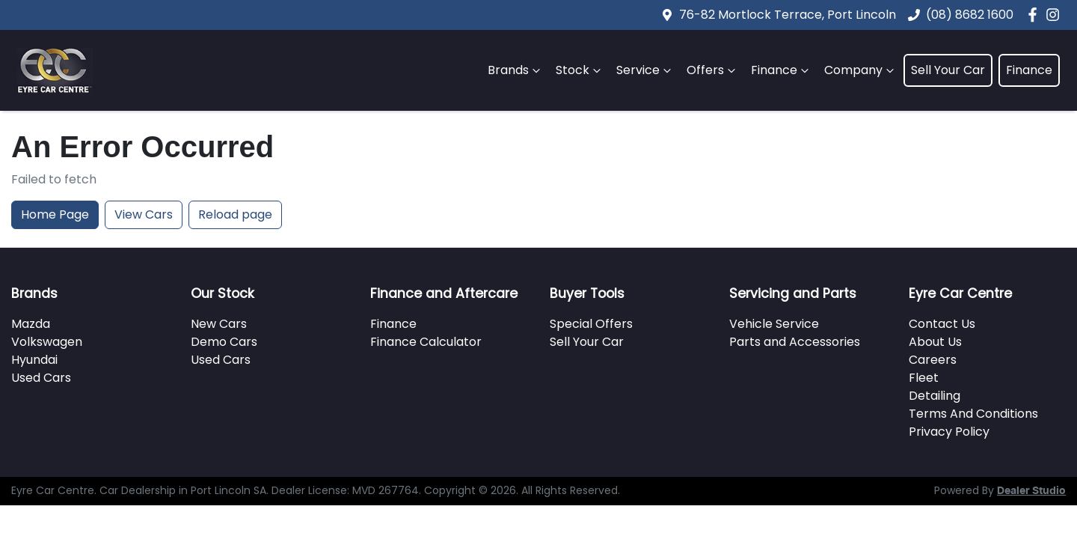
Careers (933, 359)
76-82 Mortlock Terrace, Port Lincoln (787, 14)
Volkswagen (46, 341)
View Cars (143, 214)
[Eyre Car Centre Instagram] (1056, 14)
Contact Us (942, 323)
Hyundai (34, 359)
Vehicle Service (774, 323)
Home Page (55, 214)
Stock (580, 70)
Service (645, 70)
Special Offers (591, 323)
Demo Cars (224, 341)
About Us (935, 341)
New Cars (219, 323)
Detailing (934, 395)
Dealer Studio (1031, 491)
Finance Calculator (426, 341)
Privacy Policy (949, 431)
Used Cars (41, 377)
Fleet (924, 377)
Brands (516, 70)
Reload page (235, 214)
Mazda (30, 323)
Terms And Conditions (973, 413)
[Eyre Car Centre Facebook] (1035, 14)
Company (861, 70)
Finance (781, 70)
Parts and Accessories (794, 341)
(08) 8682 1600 (969, 14)
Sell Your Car (948, 70)
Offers (713, 70)
